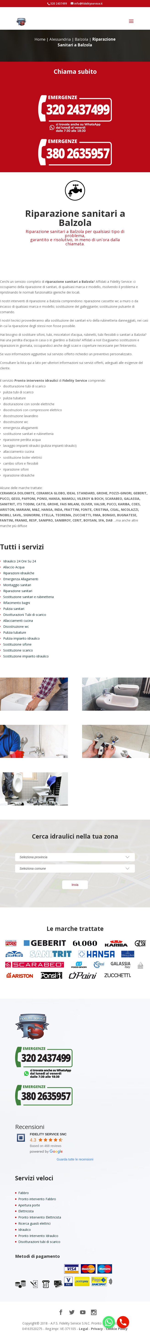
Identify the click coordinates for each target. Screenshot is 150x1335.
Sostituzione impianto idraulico (26, 656)
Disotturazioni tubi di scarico (39, 1242)
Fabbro (23, 1193)
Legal (83, 1329)
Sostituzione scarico (18, 650)
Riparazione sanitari (17, 591)
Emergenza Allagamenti (20, 579)
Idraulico (24, 1229)
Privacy (97, 1329)
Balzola (81, 39)
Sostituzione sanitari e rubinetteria (28, 597)
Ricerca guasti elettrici (34, 1223)
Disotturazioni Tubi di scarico (24, 614)
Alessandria (60, 39)
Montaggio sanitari (17, 585)
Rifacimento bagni (16, 603)
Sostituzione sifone (17, 644)
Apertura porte (29, 1205)
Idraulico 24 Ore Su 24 (19, 561)
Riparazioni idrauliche (18, 573)
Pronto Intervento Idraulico (38, 1236)
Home (40, 39)
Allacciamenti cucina (18, 620)
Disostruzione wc (16, 626)
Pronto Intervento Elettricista (39, 1217)
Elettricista (26, 1211)
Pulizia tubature (14, 632)
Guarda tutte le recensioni (75, 1159)
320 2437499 (58, 3)
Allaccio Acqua (13, 567)
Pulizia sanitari (13, 609)
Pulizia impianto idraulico (21, 638)
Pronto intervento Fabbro (37, 1199)
